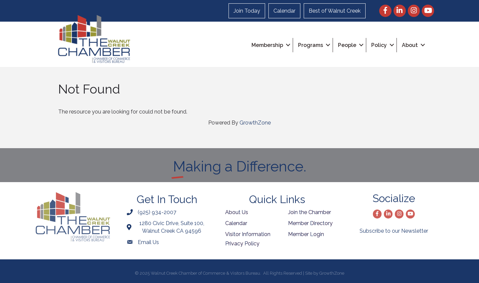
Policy (379, 45)
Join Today (247, 11)
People (347, 45)
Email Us (148, 242)
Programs (310, 45)
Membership (267, 45)
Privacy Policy (242, 243)
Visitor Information (247, 234)
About (410, 45)
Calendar (284, 11)
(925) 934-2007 (157, 212)
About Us (236, 212)
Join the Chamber (309, 212)
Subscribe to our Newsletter (394, 231)
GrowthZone (255, 123)
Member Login (306, 234)
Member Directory (310, 223)
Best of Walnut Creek (335, 11)
